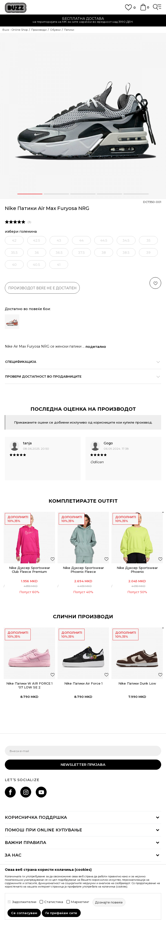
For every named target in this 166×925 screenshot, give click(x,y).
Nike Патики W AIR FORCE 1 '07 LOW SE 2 (29, 685)
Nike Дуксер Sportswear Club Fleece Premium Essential (29, 571)
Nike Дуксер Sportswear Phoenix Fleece (83, 570)
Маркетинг (80, 902)
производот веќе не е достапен (42, 288)
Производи (39, 29)
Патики (69, 29)
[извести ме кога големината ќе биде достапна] (14, 240)
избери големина (21, 232)
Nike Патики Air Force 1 (83, 683)
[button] (155, 283)
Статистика (53, 902)
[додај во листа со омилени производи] (53, 558)
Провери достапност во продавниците (80, 376)
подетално (96, 346)
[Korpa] (143, 9)
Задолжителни (24, 902)
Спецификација (80, 362)
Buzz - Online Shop (15, 29)
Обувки (55, 29)
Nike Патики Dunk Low (137, 683)
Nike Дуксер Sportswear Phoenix (137, 570)
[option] (83, 116)
